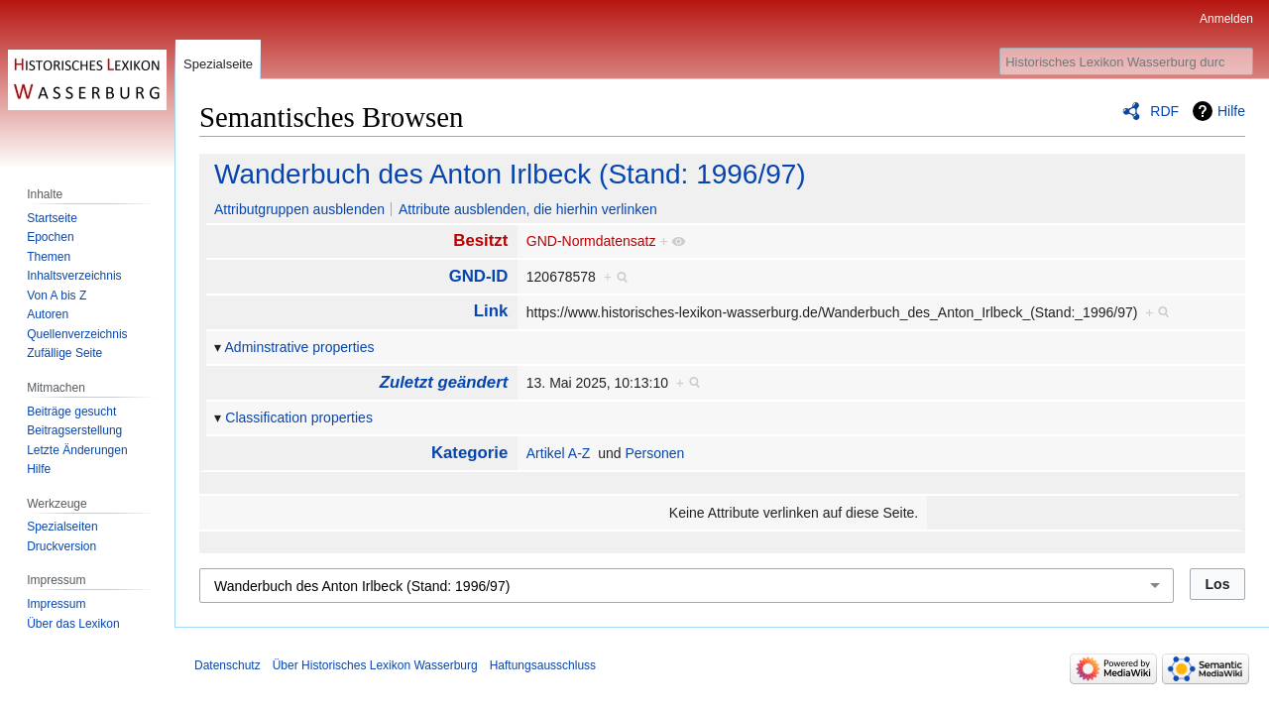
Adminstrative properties (300, 347)
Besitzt (480, 240)
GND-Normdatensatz (591, 241)
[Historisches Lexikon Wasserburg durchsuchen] (1126, 61)
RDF (1164, 111)
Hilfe (1231, 111)
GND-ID (479, 276)
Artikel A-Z (558, 453)
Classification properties (299, 417)
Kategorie (469, 452)
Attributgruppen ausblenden (299, 209)
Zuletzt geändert (444, 382)
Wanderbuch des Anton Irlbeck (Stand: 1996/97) (510, 174)
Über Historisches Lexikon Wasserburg (375, 665)
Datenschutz (227, 665)
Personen (654, 453)
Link (491, 310)
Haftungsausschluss (543, 665)
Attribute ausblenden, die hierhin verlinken (528, 209)
